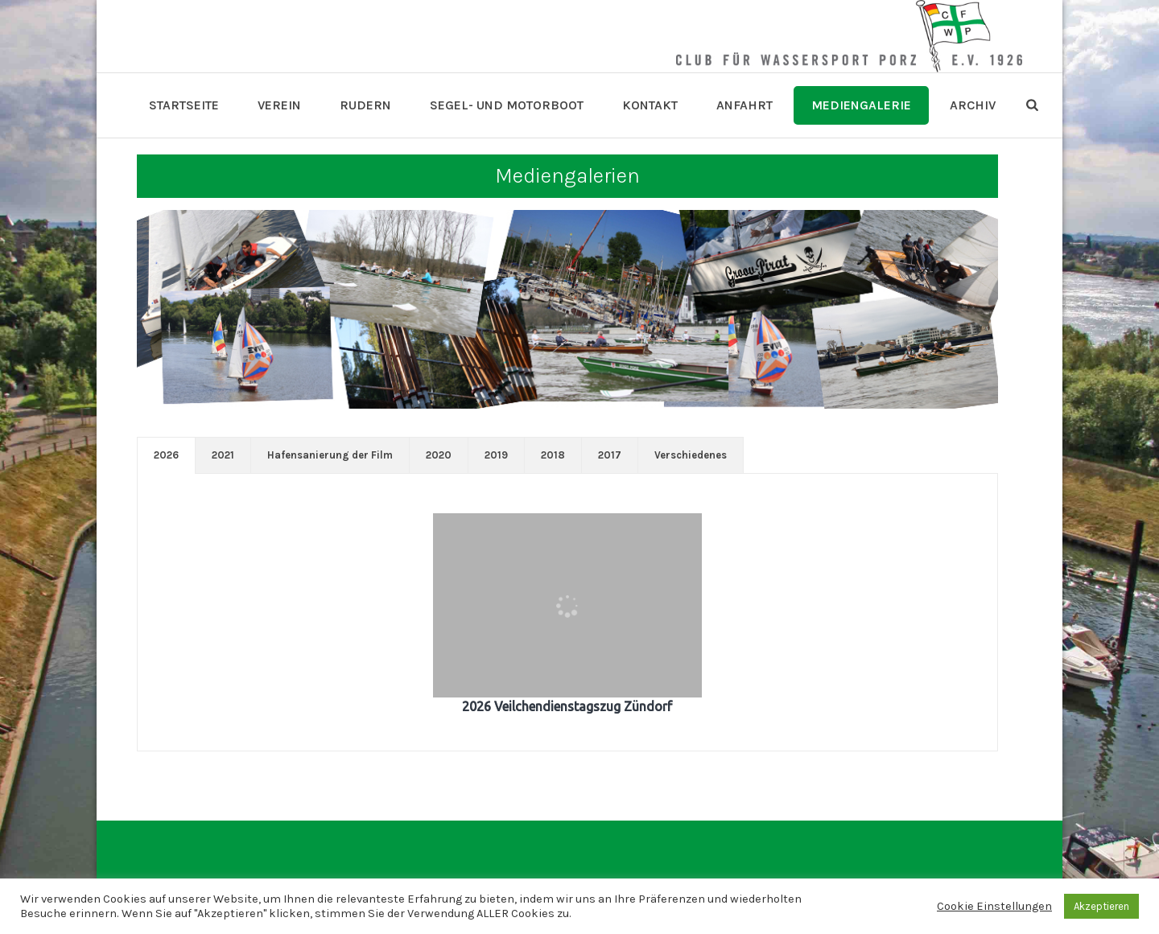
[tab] (166, 455)
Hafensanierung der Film (330, 455)
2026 (166, 455)
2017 (609, 455)
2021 (223, 455)
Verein (279, 105)
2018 (553, 455)
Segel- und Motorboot (507, 105)
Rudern (365, 105)
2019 (496, 455)
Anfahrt (744, 105)
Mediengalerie (861, 105)
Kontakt (650, 105)
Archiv (973, 105)
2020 (439, 455)
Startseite (184, 105)
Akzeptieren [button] (1101, 906)
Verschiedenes (690, 455)
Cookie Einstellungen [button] (994, 906)
